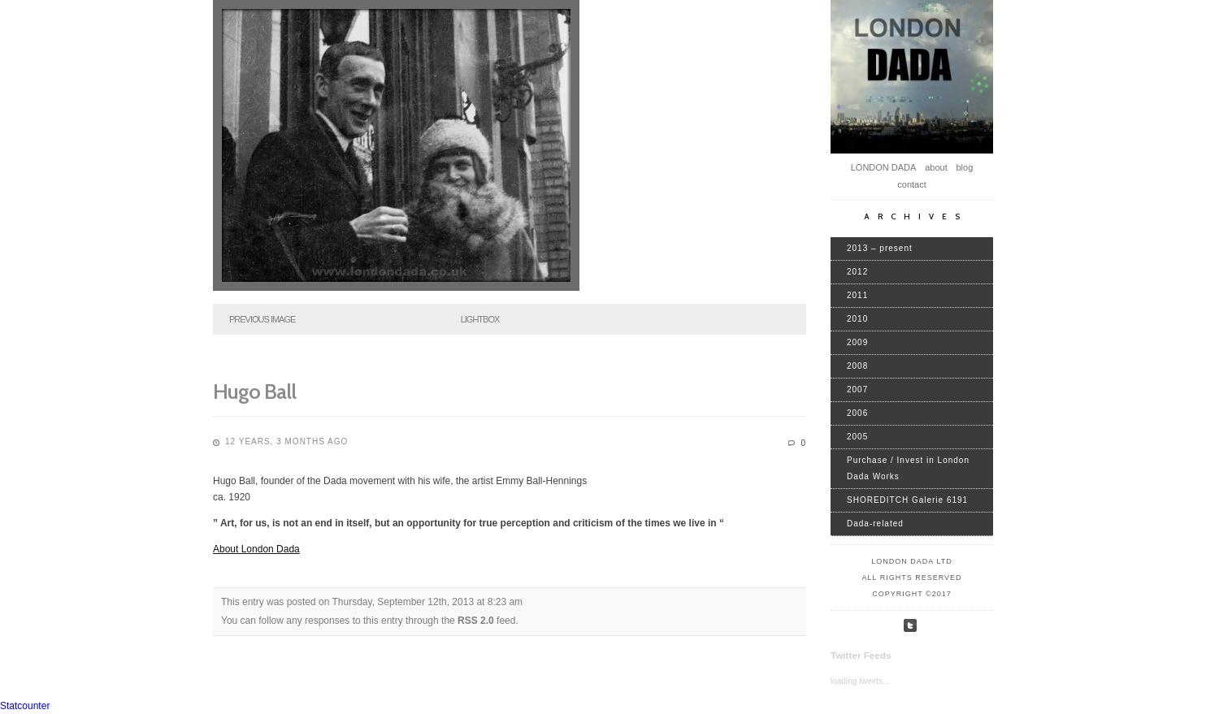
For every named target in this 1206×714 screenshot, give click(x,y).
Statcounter (25, 706)
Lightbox (480, 319)
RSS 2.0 (476, 620)
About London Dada (256, 549)
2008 (857, 365)
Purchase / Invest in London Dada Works (908, 468)
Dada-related (875, 523)
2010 (857, 318)
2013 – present (880, 248)
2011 (857, 295)
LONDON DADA (884, 167)
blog (964, 167)
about (936, 167)
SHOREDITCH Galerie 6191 (907, 499)
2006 (857, 413)
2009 (857, 342)
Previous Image (262, 319)
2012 (857, 271)
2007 (857, 389)
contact (911, 184)
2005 (857, 436)
